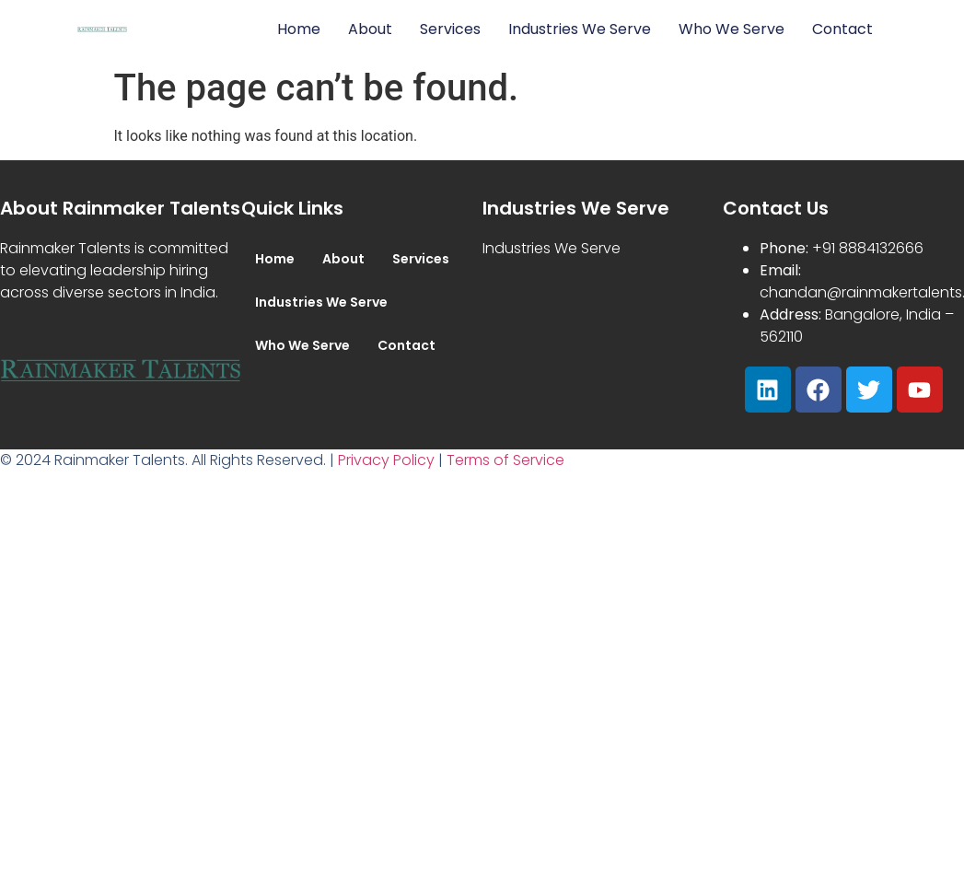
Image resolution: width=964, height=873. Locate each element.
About (370, 29)
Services (450, 29)
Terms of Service (505, 460)
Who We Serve (731, 29)
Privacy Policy (386, 460)
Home (298, 29)
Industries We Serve (579, 29)
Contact (842, 29)
